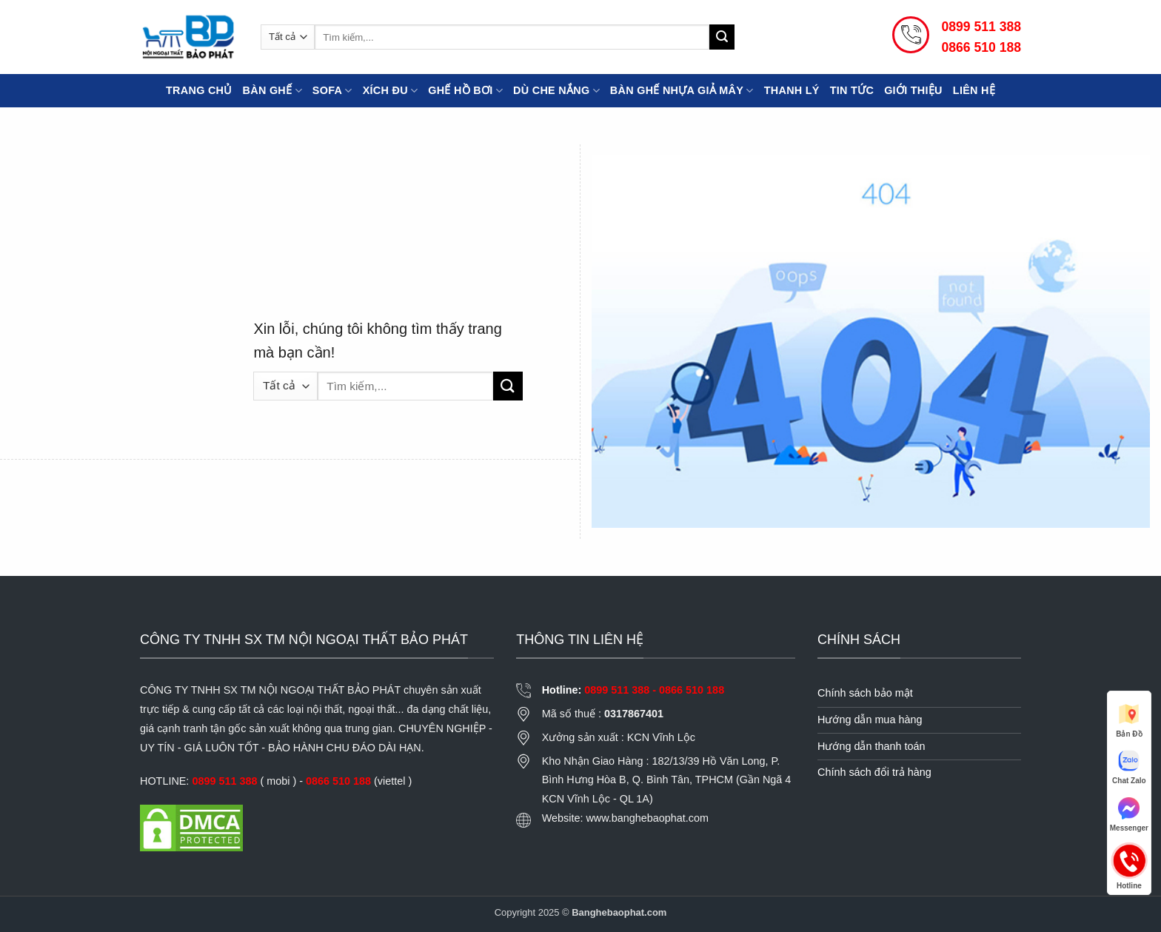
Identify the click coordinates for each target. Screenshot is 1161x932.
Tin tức (852, 90)
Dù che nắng (556, 91)
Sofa (332, 91)
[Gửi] (722, 37)
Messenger (1129, 813)
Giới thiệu (913, 90)
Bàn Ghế (272, 91)
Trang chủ (199, 90)
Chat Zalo (1129, 766)
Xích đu (390, 91)
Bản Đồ (1129, 719)
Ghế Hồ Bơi (465, 91)
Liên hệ (974, 90)
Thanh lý (792, 90)
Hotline (1129, 860)
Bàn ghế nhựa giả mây (682, 91)
